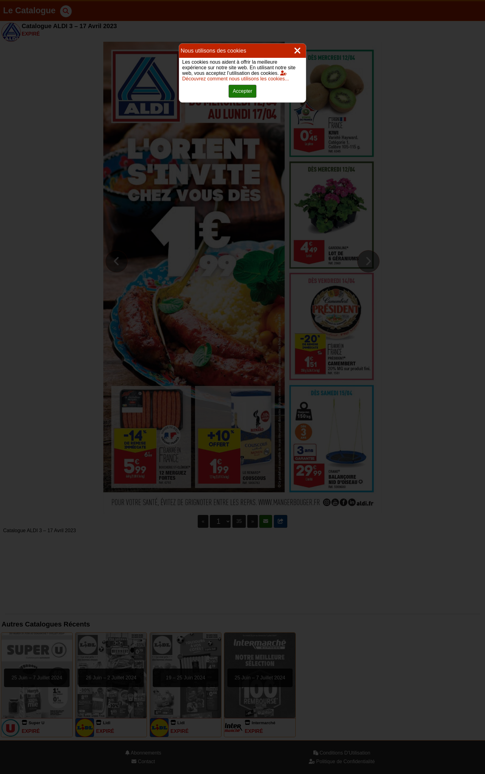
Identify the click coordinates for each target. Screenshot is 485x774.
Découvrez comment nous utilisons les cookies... (235, 76)
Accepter (242, 91)
